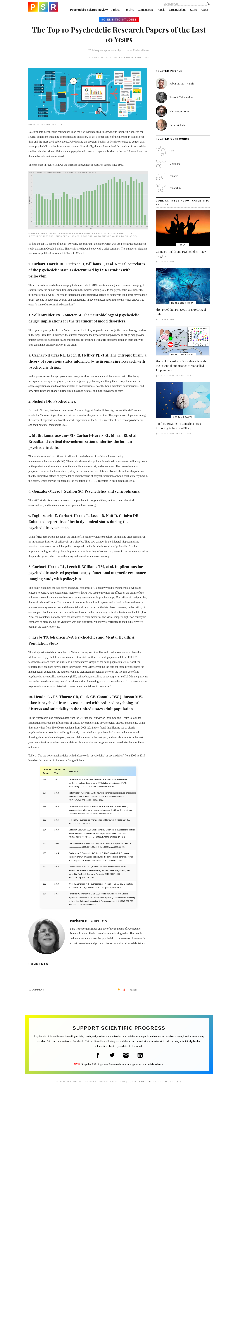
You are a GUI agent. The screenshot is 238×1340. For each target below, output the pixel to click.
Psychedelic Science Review (43, 7)
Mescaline (174, 163)
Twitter (89, 1041)
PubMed (74, 141)
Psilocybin (175, 187)
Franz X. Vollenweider (181, 97)
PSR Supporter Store (103, 1064)
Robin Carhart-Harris (181, 83)
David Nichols (40, 410)
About (204, 9)
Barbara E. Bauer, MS (134, 57)
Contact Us (136, 1081)
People (161, 9)
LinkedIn (98, 1041)
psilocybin (37, 276)
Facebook (78, 1041)
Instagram (113, 1041)
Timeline (129, 9)
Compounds (145, 9)
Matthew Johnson (179, 111)
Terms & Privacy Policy (164, 1081)
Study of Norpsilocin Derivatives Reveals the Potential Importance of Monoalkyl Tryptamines (181, 365)
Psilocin (173, 175)
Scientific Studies (119, 19)
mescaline (95, 676)
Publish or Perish (107, 141)
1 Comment (185, 376)
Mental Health (182, 417)
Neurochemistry (182, 303)
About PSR (117, 1081)
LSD (73, 676)
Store (193, 9)
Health (182, 245)
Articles (115, 9)
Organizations (177, 9)
